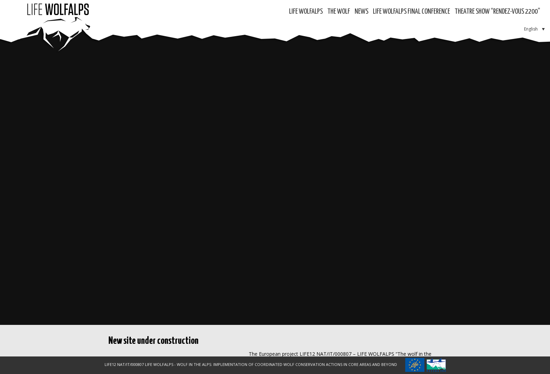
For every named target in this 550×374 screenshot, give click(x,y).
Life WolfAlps (306, 11)
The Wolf (338, 11)
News (361, 11)
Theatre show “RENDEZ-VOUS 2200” (497, 11)
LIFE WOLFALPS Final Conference (411, 11)
